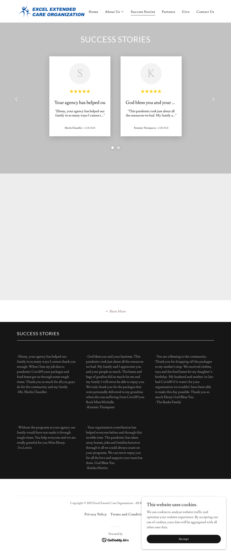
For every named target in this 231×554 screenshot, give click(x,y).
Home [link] (93, 12)
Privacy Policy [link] (96, 514)
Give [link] (186, 12)
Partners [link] (168, 12)
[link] (51, 10)
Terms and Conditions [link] (128, 514)
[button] (114, 11)
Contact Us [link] (205, 12)
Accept (184, 539)
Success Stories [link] (143, 12)
